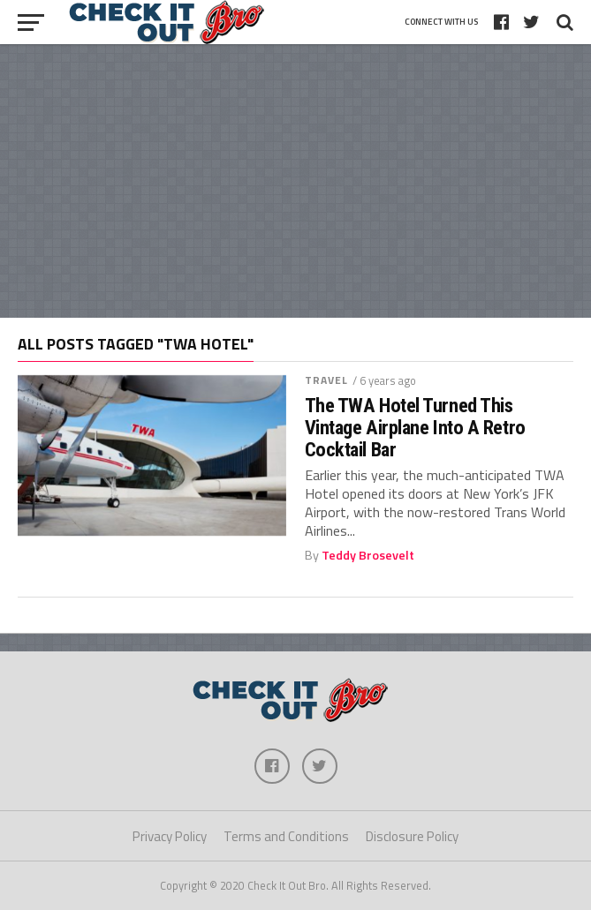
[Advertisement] (295, 181)
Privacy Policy (170, 836)
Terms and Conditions (286, 836)
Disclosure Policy (412, 836)
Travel (327, 380)
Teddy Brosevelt (368, 555)
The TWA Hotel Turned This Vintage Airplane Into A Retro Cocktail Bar (415, 427)
